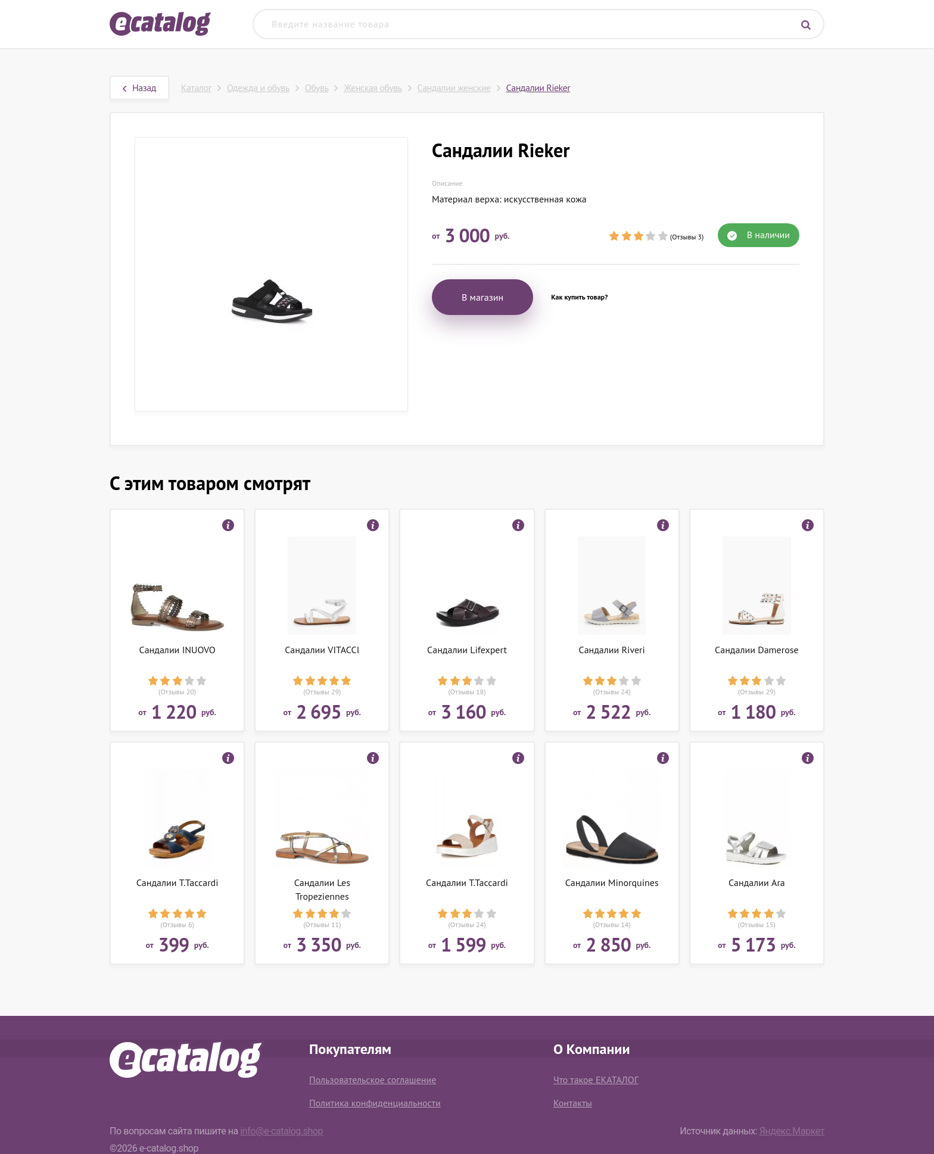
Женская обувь (372, 87)
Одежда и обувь (258, 87)
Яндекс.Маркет (791, 1131)
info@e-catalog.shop (281, 1131)
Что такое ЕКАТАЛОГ (596, 1080)
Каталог (196, 87)
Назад (139, 87)
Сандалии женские (454, 87)
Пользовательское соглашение (372, 1080)
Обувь (317, 87)
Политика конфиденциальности (375, 1103)
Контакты (572, 1103)
